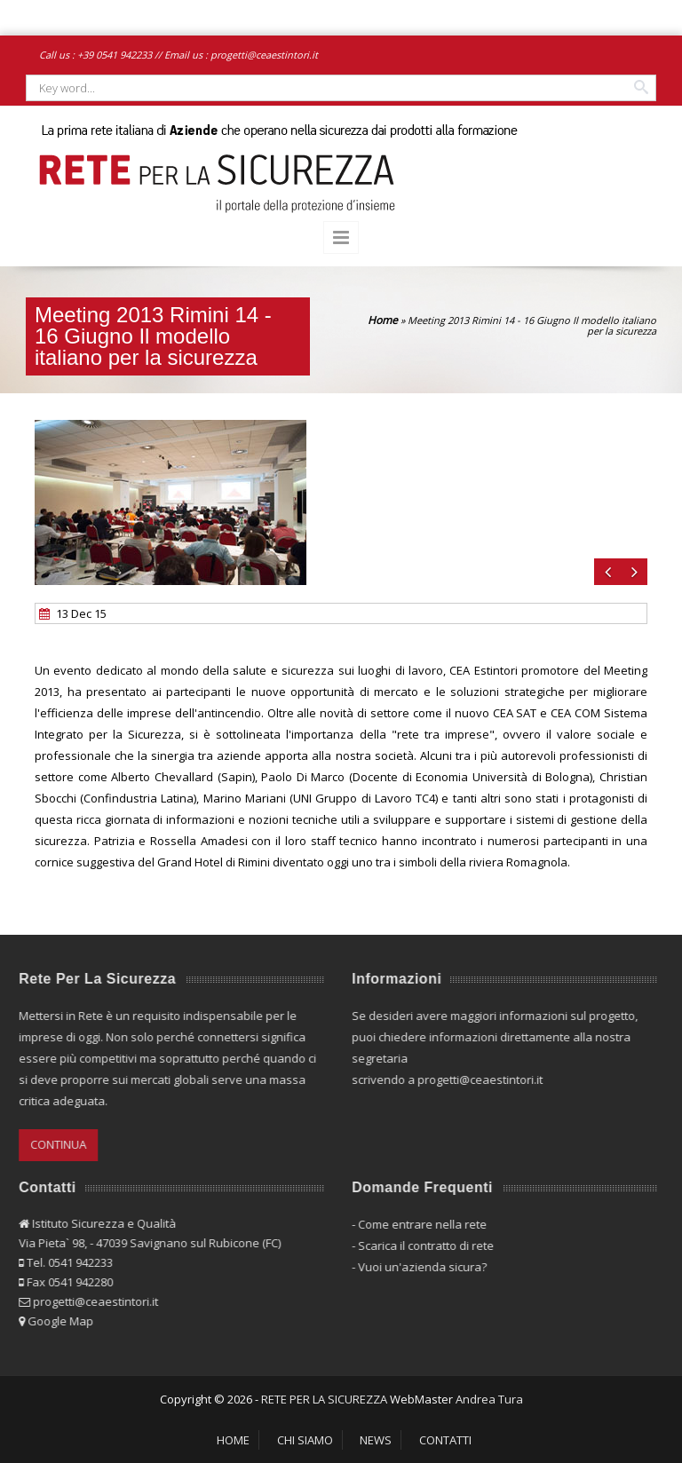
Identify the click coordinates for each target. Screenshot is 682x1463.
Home (383, 320)
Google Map (55, 1321)
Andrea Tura (489, 1399)
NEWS (376, 1440)
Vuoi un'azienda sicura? (417, 1267)
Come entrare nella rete (417, 1224)
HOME (233, 1440)
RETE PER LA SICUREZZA (324, 1399)
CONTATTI (445, 1440)
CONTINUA (53, 1144)
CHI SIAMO (305, 1440)
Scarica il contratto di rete (420, 1245)
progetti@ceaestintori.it (264, 54)
